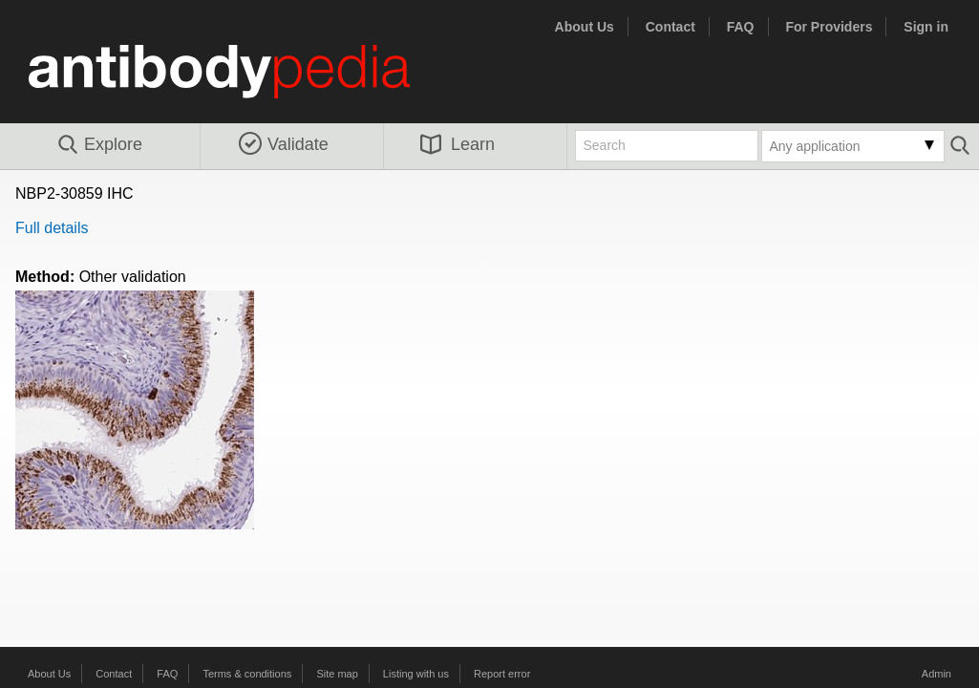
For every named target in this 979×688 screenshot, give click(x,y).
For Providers (828, 26)
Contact (670, 26)
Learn (457, 144)
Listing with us (416, 673)
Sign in (926, 26)
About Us (584, 26)
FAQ (741, 26)
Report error (502, 673)
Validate (284, 144)
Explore (98, 145)
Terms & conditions (246, 673)
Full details (51, 228)
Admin (936, 673)
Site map (336, 673)
